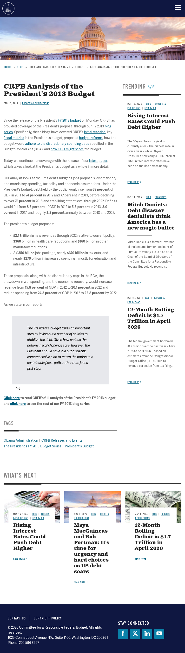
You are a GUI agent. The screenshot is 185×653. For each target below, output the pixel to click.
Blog (148, 197)
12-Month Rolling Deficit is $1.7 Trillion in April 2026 (150, 319)
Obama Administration (21, 440)
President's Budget (79, 446)
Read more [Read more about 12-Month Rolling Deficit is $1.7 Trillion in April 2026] (133, 382)
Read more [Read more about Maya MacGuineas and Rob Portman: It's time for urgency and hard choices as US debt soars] (80, 582)
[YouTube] (159, 634)
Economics (160, 197)
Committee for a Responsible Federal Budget (8, 8)
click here (18, 404)
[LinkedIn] (147, 634)
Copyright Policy (48, 618)
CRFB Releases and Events (61, 440)
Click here (12, 398)
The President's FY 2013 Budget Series (32, 446)
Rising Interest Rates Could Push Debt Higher (29, 537)
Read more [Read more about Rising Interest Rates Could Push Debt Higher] (133, 182)
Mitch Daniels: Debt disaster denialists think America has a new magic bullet (150, 216)
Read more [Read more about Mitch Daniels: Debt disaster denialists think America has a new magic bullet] (133, 283)
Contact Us (17, 618)
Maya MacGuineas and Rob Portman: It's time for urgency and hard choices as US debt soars (91, 548)
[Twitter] (135, 634)
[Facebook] (123, 634)
